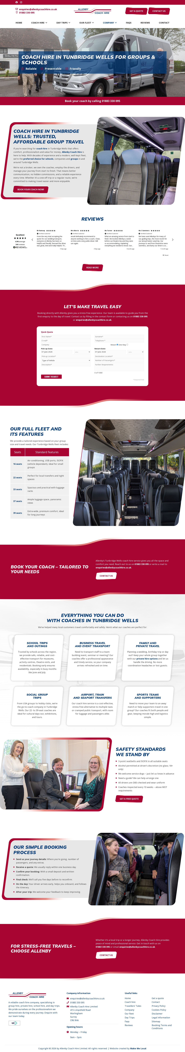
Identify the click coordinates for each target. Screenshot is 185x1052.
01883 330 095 (25, 12)
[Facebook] (17, 2)
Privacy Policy (158, 1005)
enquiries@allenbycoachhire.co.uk (36, 9)
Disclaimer (157, 1013)
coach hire (40, 148)
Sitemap (156, 1021)
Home (128, 998)
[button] (45, 23)
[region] (102, 240)
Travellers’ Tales (133, 1005)
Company (129, 1009)
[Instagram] (21, 2)
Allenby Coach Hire (70, 151)
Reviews (129, 1025)
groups (73, 158)
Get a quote (158, 998)
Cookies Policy (159, 1009)
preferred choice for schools (37, 158)
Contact (156, 1002)
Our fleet (129, 1013)
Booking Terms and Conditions (162, 1027)
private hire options (147, 658)
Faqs (127, 1021)
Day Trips (130, 1017)
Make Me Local (138, 1048)
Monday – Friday (78, 1032)
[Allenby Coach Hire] (92, 11)
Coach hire (130, 1002)
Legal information (161, 1017)
